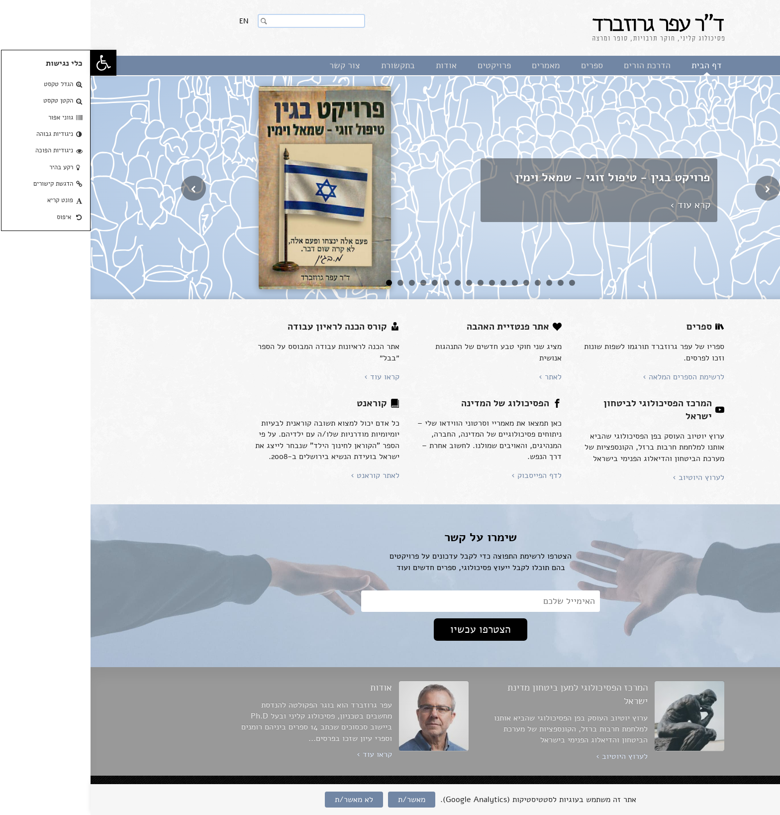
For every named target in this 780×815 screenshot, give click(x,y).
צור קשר (254, 65)
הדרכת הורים (556, 65)
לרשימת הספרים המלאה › (593, 376)
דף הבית (616, 65)
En (153, 21)
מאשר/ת (321, 799)
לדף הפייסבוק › (446, 475)
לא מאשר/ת (263, 799)
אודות (355, 65)
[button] (13, 63)
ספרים (501, 65)
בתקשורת (307, 65)
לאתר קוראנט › (284, 475)
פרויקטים (403, 65)
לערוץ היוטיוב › (608, 477)
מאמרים (455, 65)
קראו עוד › (291, 376)
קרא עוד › (600, 205)
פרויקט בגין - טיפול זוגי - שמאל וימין (522, 177)
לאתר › (459, 376)
